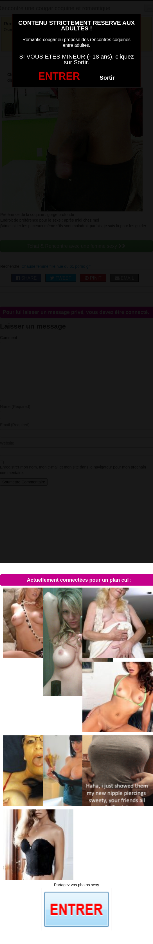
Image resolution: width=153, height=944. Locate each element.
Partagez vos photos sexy (76, 885)
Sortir (107, 78)
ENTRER (59, 76)
